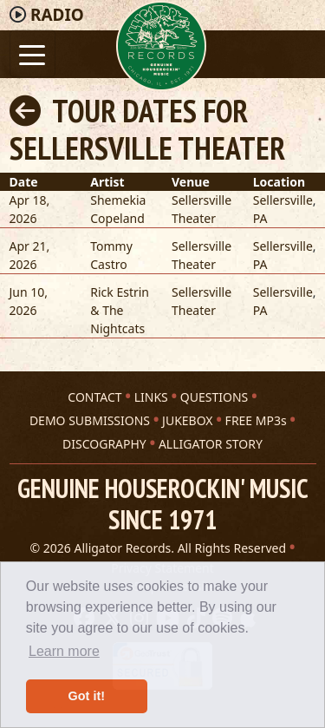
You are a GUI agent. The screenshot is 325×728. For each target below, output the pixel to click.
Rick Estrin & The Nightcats (119, 310)
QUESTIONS (214, 397)
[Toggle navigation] (32, 53)
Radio (57, 14)
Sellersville (283, 200)
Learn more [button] (64, 651)
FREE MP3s (256, 420)
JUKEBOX (187, 420)
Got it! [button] (86, 696)
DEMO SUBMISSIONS (89, 420)
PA (260, 218)
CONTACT (94, 397)
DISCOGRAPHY (104, 444)
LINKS (151, 397)
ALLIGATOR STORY (211, 444)
